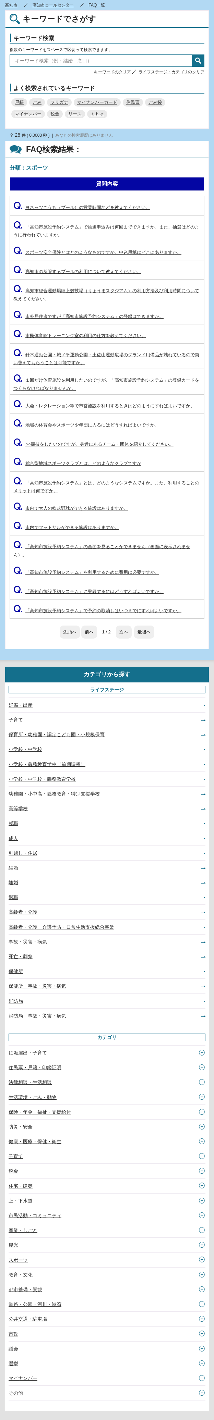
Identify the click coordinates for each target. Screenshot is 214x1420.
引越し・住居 (23, 853)
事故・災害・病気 (28, 941)
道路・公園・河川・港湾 (35, 1304)
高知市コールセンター (53, 5)
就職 (13, 823)
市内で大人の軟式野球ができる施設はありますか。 (70, 508)
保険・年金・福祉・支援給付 (40, 1112)
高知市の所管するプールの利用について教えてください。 (77, 271)
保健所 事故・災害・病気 (37, 986)
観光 (13, 1245)
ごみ (37, 102)
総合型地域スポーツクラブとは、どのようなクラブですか (77, 463)
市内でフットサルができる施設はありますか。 (66, 527)
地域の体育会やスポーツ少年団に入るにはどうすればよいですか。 (86, 425)
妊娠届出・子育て (28, 1052)
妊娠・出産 (21, 705)
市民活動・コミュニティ (35, 1215)
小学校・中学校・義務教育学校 (42, 779)
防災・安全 (21, 1126)
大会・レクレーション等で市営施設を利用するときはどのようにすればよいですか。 (104, 405)
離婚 (13, 882)
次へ (123, 631)
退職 (13, 897)
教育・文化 (21, 1274)
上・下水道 (21, 1200)
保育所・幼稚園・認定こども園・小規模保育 (57, 734)
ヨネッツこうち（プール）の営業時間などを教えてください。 (81, 207)
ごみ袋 (155, 102)
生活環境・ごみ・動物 (33, 1097)
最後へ (144, 631)
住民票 (133, 102)
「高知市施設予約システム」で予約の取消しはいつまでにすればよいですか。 (97, 610)
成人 (13, 838)
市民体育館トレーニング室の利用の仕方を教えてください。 (79, 335)
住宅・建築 (21, 1186)
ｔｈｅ (97, 113)
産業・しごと (23, 1230)
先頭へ (69, 631)
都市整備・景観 (25, 1289)
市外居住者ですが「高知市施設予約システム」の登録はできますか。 (88, 316)
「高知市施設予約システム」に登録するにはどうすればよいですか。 (88, 591)
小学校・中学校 (25, 749)
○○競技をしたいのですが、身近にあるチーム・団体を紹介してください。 (93, 444)
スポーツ (18, 1260)
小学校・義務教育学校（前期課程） (47, 764)
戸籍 (19, 102)
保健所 (16, 971)
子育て (16, 720)
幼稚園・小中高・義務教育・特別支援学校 (54, 794)
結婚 (13, 867)
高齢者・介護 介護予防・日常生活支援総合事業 (61, 927)
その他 (16, 1393)
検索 (198, 60)
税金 (54, 113)
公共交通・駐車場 (28, 1319)
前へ (89, 631)
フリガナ (59, 102)
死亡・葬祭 (21, 956)
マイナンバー (28, 113)
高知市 (11, 5)
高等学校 (18, 808)
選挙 (13, 1363)
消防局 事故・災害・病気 (37, 1015)
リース (75, 113)
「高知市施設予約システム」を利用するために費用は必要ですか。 (86, 572)
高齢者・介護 (23, 912)
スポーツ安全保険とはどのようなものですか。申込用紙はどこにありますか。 (97, 252)
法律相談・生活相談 (30, 1082)
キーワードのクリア (112, 72)
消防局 (16, 1001)
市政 (13, 1334)
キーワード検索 (33, 38)
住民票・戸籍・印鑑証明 (35, 1067)
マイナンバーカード (97, 102)
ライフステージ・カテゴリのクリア (171, 72)
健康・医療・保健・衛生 (35, 1141)
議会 (13, 1348)
